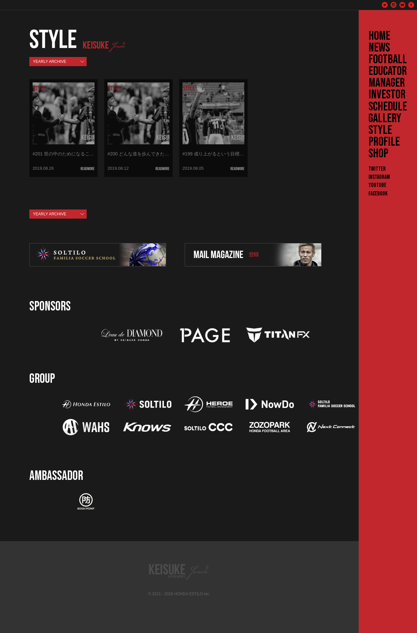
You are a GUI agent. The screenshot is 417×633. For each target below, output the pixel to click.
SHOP (378, 154)
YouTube (377, 185)
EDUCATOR (387, 71)
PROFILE (384, 142)
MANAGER (386, 83)
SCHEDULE (387, 107)
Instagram (379, 177)
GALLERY (384, 118)
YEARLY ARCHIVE (49, 61)
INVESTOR (387, 95)
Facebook (378, 193)
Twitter (377, 168)
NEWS (379, 48)
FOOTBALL (387, 59)
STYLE (380, 130)
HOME (379, 36)
